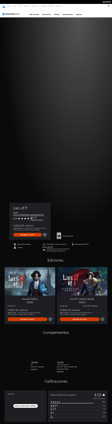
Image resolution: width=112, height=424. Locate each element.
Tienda (50, 6)
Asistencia (58, 6)
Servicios (26, 6)
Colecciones (46, 12)
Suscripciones (68, 12)
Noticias (43, 6)
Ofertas (57, 12)
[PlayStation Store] (11, 12)
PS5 (15, 6)
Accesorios (35, 6)
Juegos (9, 6)
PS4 (20, 6)
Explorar (79, 12)
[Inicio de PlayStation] (4, 6)
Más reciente (34, 12)
